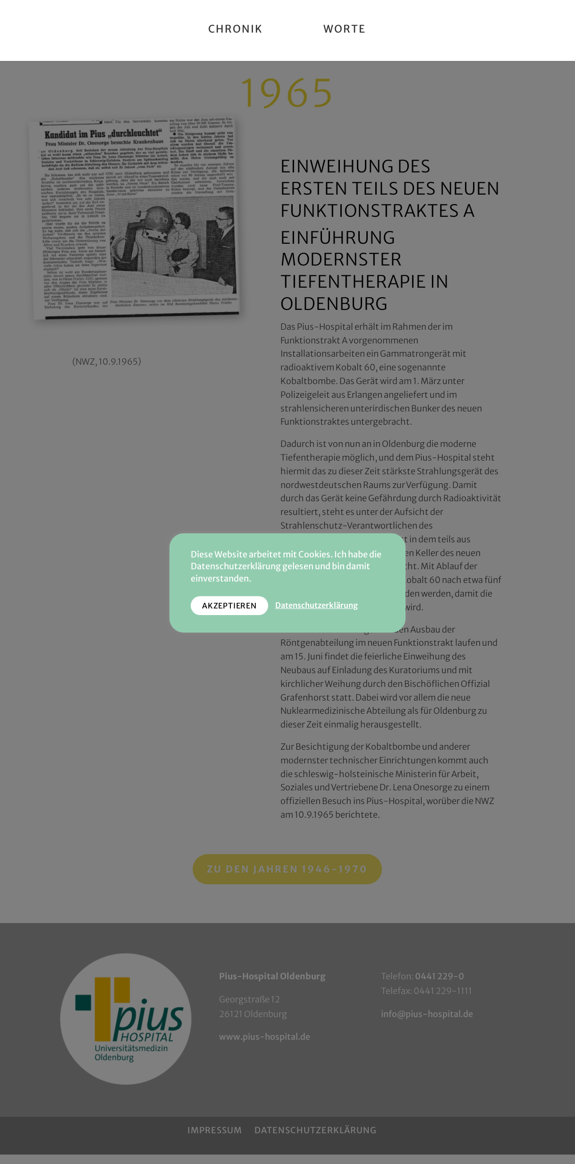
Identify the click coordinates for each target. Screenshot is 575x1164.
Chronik (235, 30)
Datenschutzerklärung (316, 605)
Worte (344, 30)
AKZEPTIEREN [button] (229, 605)
